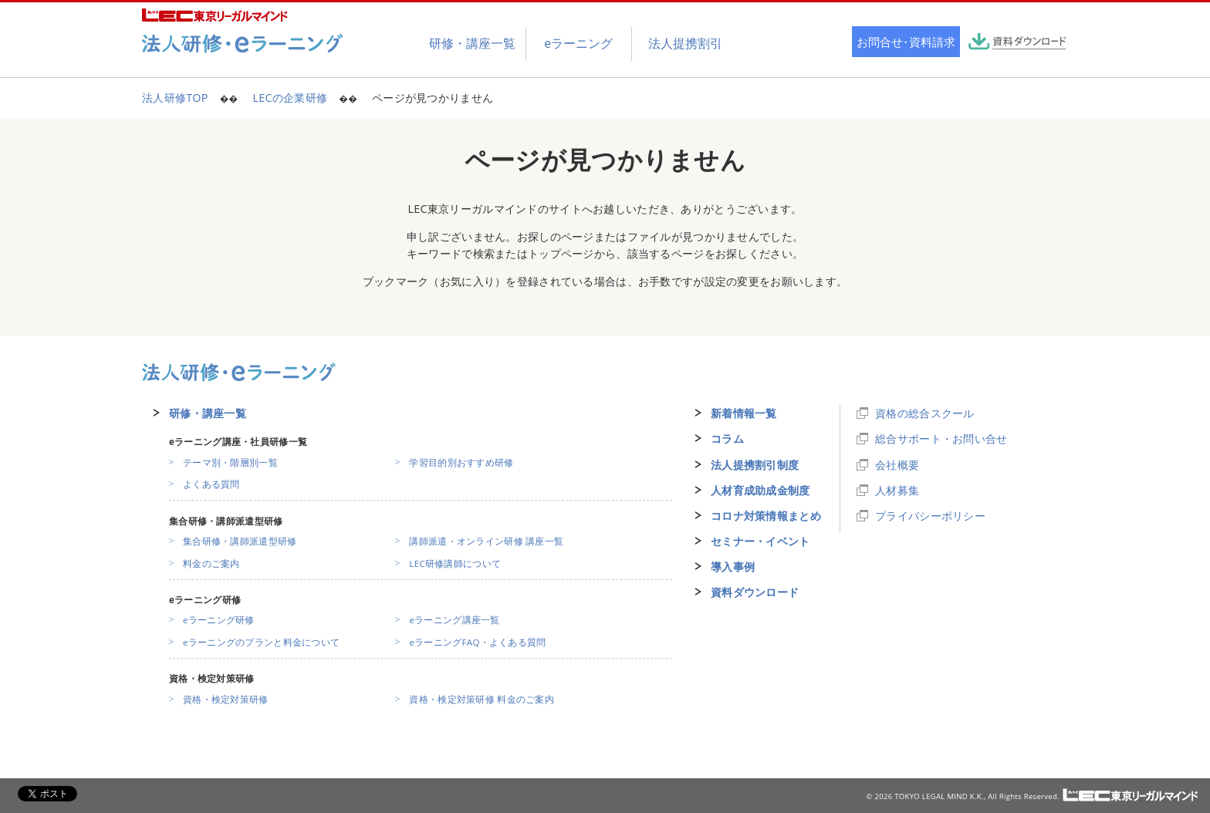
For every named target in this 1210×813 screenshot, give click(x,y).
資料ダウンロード (755, 592)
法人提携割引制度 (755, 464)
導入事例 (733, 566)
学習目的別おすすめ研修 (461, 462)
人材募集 (897, 490)
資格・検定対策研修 (226, 699)
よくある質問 (211, 484)
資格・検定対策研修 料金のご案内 (481, 699)
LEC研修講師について (455, 563)
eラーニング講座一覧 (454, 620)
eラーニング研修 (219, 620)
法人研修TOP (175, 97)
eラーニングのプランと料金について (261, 642)
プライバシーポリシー (930, 515)
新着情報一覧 (744, 413)
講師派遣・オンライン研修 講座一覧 (486, 541)
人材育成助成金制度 (760, 490)
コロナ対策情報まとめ (766, 515)
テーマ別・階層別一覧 (230, 462)
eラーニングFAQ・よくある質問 (477, 642)
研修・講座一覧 (207, 413)
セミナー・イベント (760, 541)
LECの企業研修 (289, 97)
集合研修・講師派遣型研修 (239, 541)
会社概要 (897, 464)
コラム (727, 438)
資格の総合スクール (925, 413)
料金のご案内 (211, 563)
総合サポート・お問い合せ (941, 438)
